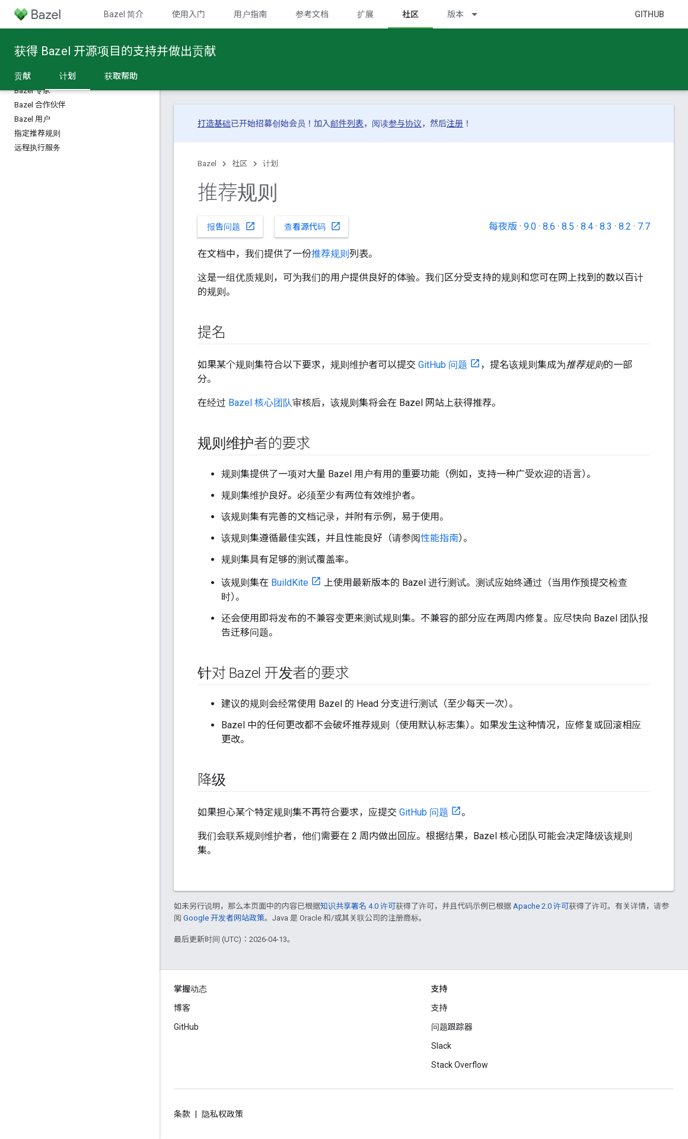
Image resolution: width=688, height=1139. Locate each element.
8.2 (625, 226)
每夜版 (503, 226)
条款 (182, 1114)
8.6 (549, 226)
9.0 (530, 226)
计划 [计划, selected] (67, 76)
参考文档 (312, 14)
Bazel (207, 163)
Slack (441, 1046)
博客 (182, 1008)
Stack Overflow (459, 1065)
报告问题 (231, 226)
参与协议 (405, 123)
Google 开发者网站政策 (224, 917)
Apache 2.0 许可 (541, 906)
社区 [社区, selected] (410, 14)
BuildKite (289, 582)
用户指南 (250, 14)
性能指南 (439, 538)
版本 (455, 14)
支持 (439, 1008)
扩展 (365, 14)
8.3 (606, 226)
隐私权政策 (222, 1114)
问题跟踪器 (452, 1027)
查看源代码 (312, 226)
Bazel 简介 (124, 14)
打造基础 (214, 123)
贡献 (22, 76)
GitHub (649, 14)
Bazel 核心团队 (260, 402)
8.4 (587, 226)
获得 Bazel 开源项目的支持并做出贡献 (115, 51)
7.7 (644, 226)
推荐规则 (330, 253)
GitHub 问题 (442, 364)
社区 (239, 163)
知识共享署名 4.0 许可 (358, 906)
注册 (455, 123)
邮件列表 (347, 123)
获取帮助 (121, 76)
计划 (270, 163)
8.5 (568, 226)
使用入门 (188, 14)
